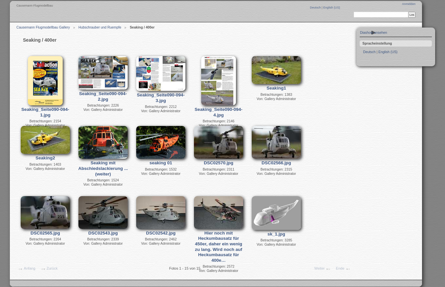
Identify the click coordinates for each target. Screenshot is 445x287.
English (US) (331, 7)
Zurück (49, 269)
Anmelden (408, 4)
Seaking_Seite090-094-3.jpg (161, 97)
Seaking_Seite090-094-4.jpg (219, 112)
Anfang (26, 269)
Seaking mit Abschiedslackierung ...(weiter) (103, 168)
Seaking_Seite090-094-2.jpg (103, 96)
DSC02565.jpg (45, 233)
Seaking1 (276, 88)
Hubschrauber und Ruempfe (99, 27)
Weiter (322, 269)
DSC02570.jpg (218, 162)
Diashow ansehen (373, 32)
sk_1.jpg (276, 234)
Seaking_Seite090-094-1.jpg (45, 112)
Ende (343, 269)
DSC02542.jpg (161, 233)
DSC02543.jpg (103, 233)
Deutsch (316, 7)
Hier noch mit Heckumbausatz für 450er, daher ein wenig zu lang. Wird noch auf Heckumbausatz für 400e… (218, 247)
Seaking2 (45, 157)
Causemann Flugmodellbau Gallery (43, 27)
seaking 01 (160, 162)
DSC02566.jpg (276, 162)
